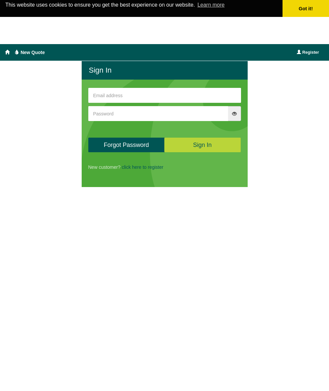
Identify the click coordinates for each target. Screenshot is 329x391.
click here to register (142, 167)
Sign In (202, 145)
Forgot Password (126, 145)
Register (308, 52)
